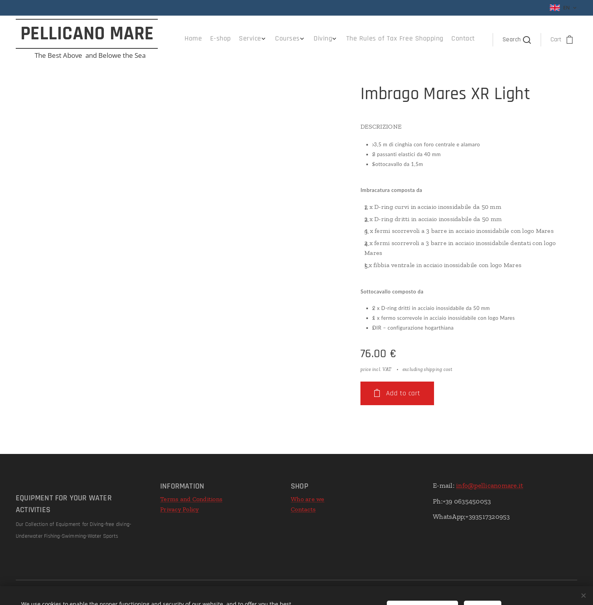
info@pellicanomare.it (489, 485)
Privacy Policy (179, 509)
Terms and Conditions (191, 499)
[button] (516, 40)
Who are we (308, 499)
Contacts (303, 509)
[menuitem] (403, 40)
